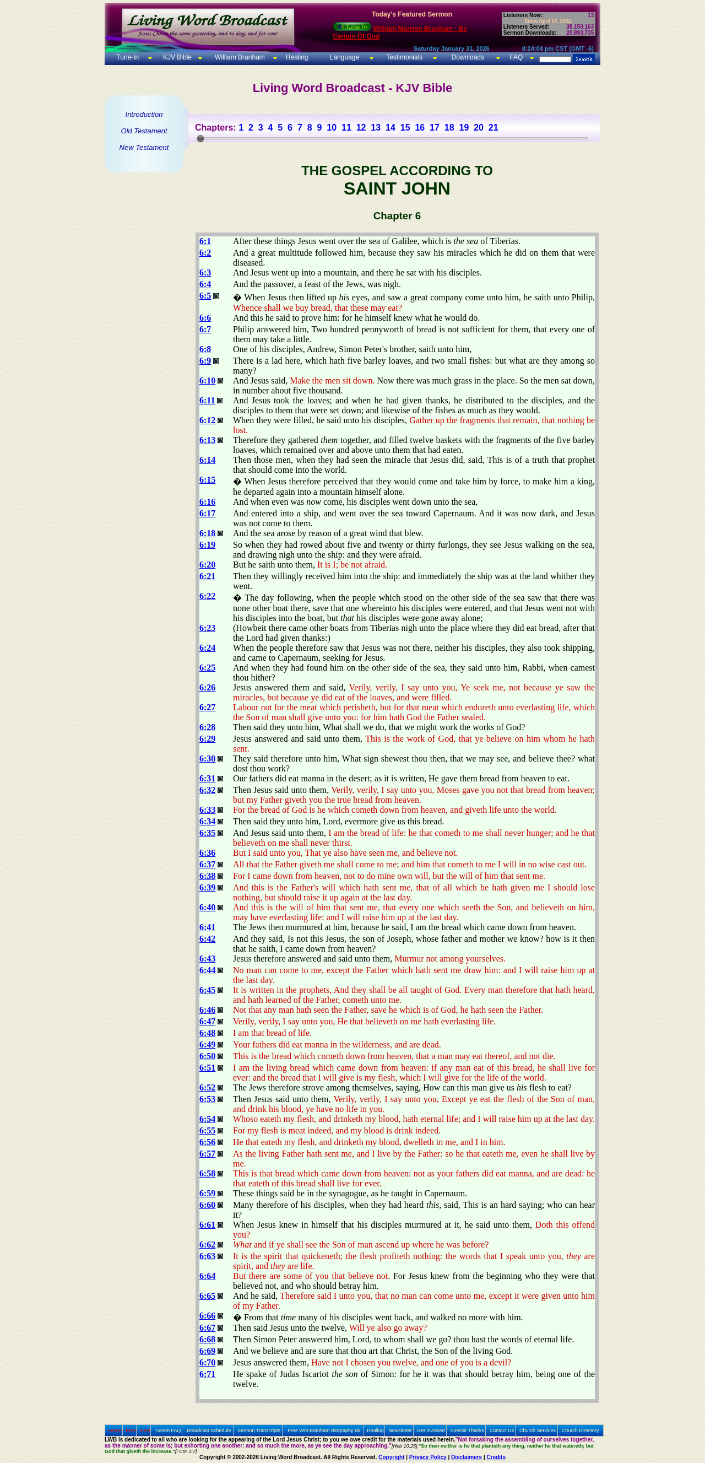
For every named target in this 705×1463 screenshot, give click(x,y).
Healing (296, 57)
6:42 (207, 938)
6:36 (207, 852)
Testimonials (404, 57)
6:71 (207, 1374)
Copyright (391, 1457)
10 (332, 127)
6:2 (205, 252)
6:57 (207, 1153)
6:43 (207, 958)
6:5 (205, 295)
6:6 (205, 317)
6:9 (205, 360)
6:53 (207, 1099)
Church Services (537, 1430)
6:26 (207, 687)
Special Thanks (467, 1430)
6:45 (207, 990)
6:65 (207, 1295)
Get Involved (431, 1430)
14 (390, 127)
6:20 (207, 564)
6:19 (207, 544)
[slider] (200, 138)
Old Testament (144, 131)
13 (376, 127)
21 (493, 127)
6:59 (207, 1193)
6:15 (207, 479)
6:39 (207, 887)
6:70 (207, 1362)
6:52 (207, 1087)
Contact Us (502, 1430)
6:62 (207, 1244)
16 (420, 127)
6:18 (207, 533)
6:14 (207, 460)
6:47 (207, 1021)
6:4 (205, 284)
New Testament (144, 147)
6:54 (207, 1119)
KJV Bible (176, 57)
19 (464, 127)
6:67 (207, 1327)
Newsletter (400, 1430)
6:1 (205, 241)
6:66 (207, 1315)
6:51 (207, 1067)
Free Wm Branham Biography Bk (324, 1430)
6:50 (207, 1056)
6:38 (207, 876)
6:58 (207, 1173)
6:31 (207, 778)
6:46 (207, 1009)
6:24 (207, 647)
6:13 (207, 440)
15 (405, 127)
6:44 (207, 970)
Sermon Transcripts (258, 1430)
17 (435, 127)
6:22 (207, 596)
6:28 (207, 727)
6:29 (207, 738)
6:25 (207, 667)
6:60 (207, 1205)
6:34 (207, 821)
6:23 (207, 628)
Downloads (468, 57)
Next (145, 1430)
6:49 (207, 1044)
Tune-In (127, 57)
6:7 (205, 329)
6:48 (207, 1033)
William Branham (239, 57)
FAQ (516, 57)
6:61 (207, 1224)
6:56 (207, 1142)
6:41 (207, 927)
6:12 (207, 420)
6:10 (207, 380)
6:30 (207, 758)
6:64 (207, 1276)
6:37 (207, 864)
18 (449, 127)
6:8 (205, 349)
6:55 (207, 1130)
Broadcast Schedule (209, 1430)
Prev (131, 1430)
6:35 (207, 833)
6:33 (207, 809)
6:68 (207, 1339)
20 (479, 127)
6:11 (207, 400)
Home (115, 1430)
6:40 (207, 907)
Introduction (144, 114)
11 (346, 127)
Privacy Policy (428, 1457)
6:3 (205, 272)
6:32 (207, 790)
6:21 (207, 576)
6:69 (207, 1351)
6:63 (207, 1256)
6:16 (207, 501)
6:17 (207, 513)
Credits (496, 1457)
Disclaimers (466, 1457)
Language (343, 57)
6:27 (207, 707)
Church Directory (580, 1430)
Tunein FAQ (168, 1430)
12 (361, 127)
